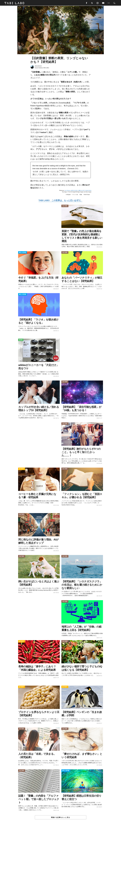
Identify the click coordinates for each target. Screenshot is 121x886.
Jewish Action (88, 190)
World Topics (87, 194)
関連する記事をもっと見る (60, 818)
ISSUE (21, 340)
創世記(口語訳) (74, 190)
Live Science (67, 190)
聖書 (81, 194)
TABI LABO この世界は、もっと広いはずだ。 (60, 201)
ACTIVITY (21, 469)
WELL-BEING (22, 253)
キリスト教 (75, 194)
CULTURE (64, 206)
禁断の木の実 (81, 190)
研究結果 (68, 194)
